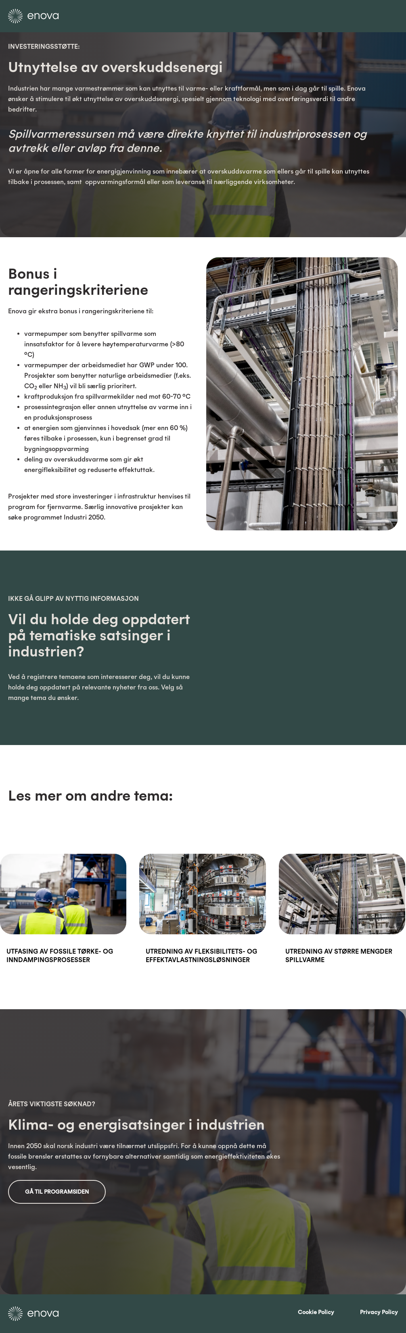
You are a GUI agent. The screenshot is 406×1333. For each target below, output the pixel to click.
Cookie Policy (316, 1312)
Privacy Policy (379, 1312)
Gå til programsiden (57, 1191)
